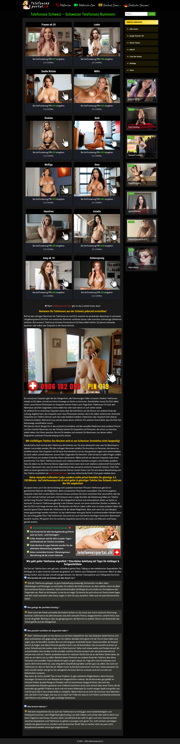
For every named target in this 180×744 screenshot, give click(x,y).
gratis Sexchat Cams (58, 473)
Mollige (133, 63)
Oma (132, 70)
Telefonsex (65, 5)
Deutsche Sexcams (138, 5)
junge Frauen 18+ (137, 36)
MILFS (132, 49)
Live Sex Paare (136, 56)
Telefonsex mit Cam (62, 306)
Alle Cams (134, 29)
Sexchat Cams (112, 5)
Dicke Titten (135, 43)
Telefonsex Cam (86, 5)
